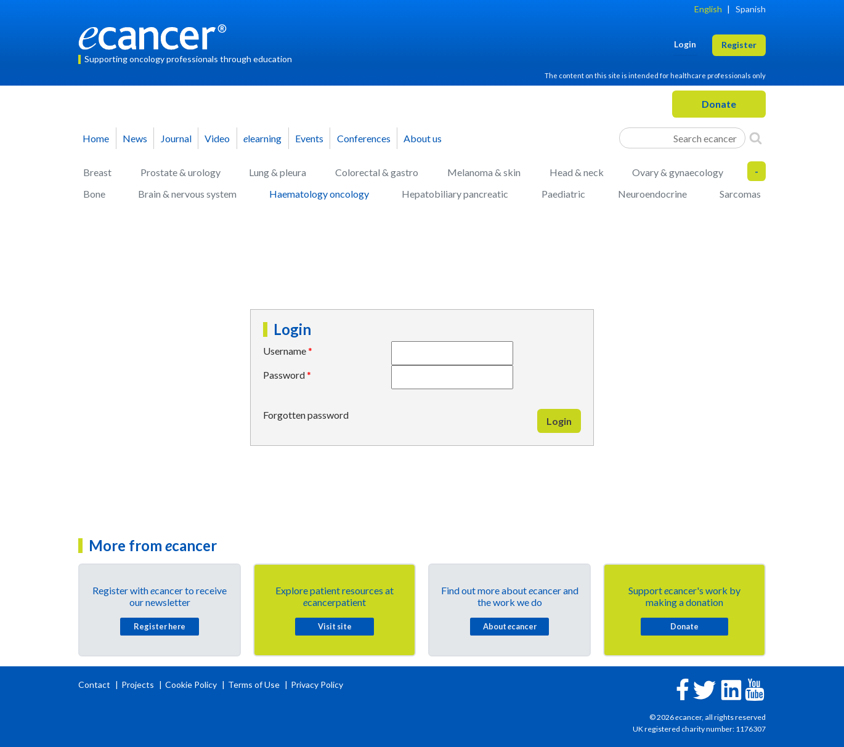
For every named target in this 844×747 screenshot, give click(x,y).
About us (423, 138)
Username (284, 351)
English (708, 9)
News (135, 138)
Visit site (335, 626)
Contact (95, 684)
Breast (97, 172)
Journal (176, 138)
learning (262, 138)
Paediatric (563, 194)
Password (284, 375)
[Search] (755, 137)
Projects (138, 684)
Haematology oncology (319, 194)
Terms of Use (254, 684)
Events (309, 138)
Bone (94, 194)
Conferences (364, 138)
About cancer (510, 626)
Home (96, 138)
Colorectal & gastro (376, 172)
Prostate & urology (180, 172)
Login (559, 421)
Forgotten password (306, 415)
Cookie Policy (191, 684)
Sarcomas (740, 194)
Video (217, 138)
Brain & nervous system (187, 194)
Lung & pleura (277, 172)
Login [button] (685, 44)
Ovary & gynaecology (677, 172)
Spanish (751, 9)
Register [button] (739, 44)
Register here (159, 626)
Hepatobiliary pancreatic (455, 194)
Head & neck (577, 172)
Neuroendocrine (652, 194)
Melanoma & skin (484, 172)
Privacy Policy (317, 684)
